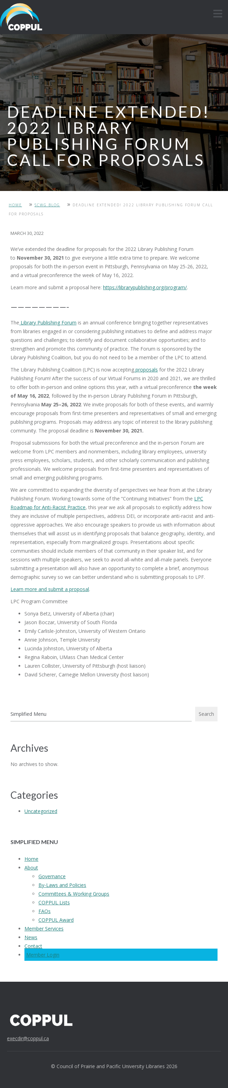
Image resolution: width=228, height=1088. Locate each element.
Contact (33, 946)
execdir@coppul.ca (28, 1038)
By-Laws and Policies (62, 885)
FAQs (44, 911)
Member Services (44, 928)
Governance (52, 876)
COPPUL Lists (54, 902)
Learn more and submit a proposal (49, 589)
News (30, 937)
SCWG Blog (47, 204)
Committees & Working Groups (73, 893)
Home (15, 204)
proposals (146, 369)
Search (206, 714)
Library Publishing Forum (47, 322)
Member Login (42, 954)
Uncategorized (40, 811)
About (31, 867)
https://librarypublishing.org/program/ (145, 287)
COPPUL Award (56, 920)
